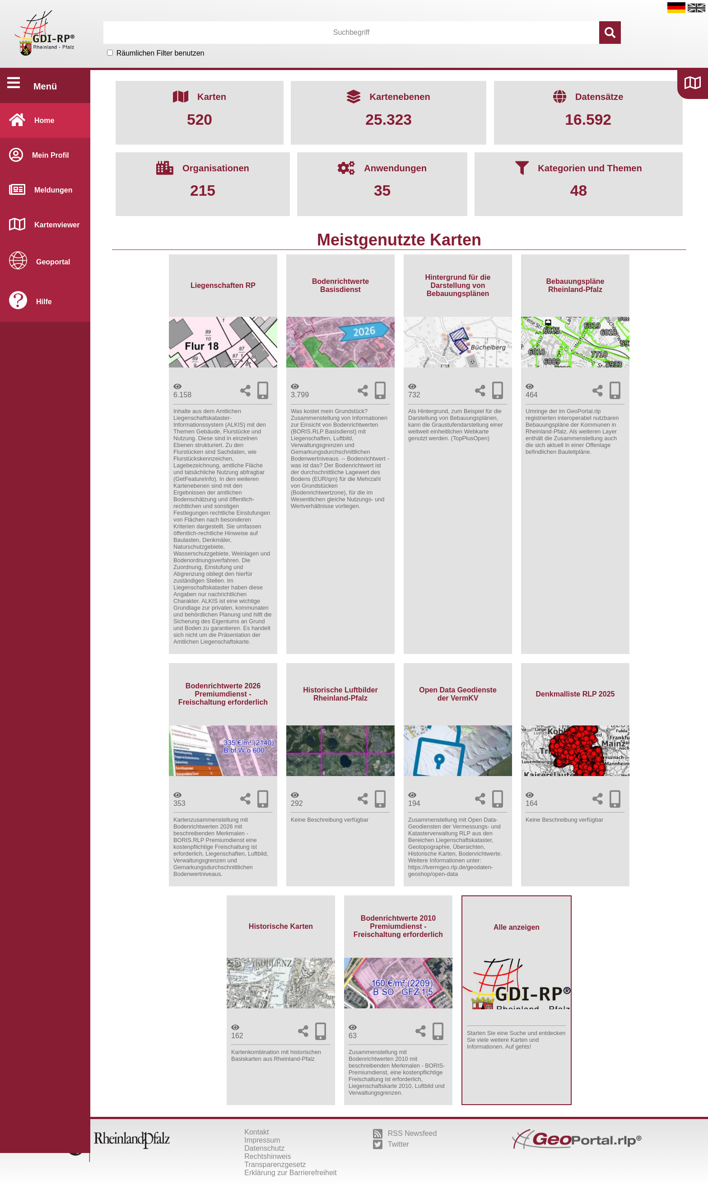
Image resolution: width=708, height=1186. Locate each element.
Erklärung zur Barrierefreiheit (290, 1173)
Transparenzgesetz (275, 1164)
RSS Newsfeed (405, 1133)
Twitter (391, 1144)
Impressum (262, 1140)
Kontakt (256, 1132)
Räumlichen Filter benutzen (160, 53)
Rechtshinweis (267, 1156)
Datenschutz (264, 1148)
